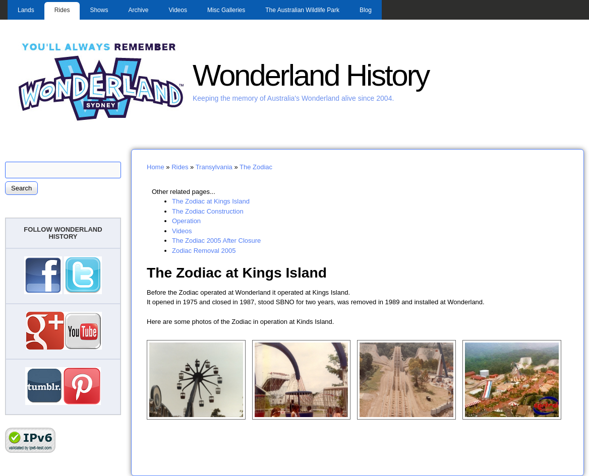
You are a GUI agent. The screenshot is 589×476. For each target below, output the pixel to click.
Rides (62, 10)
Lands (26, 10)
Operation (186, 221)
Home (155, 167)
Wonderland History (311, 75)
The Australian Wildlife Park (302, 10)
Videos (177, 10)
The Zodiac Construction (208, 211)
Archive (138, 10)
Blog (366, 10)
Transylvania (214, 167)
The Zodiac (256, 167)
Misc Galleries (226, 10)
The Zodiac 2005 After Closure (216, 240)
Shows (99, 10)
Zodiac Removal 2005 (203, 250)
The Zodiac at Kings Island (211, 201)
